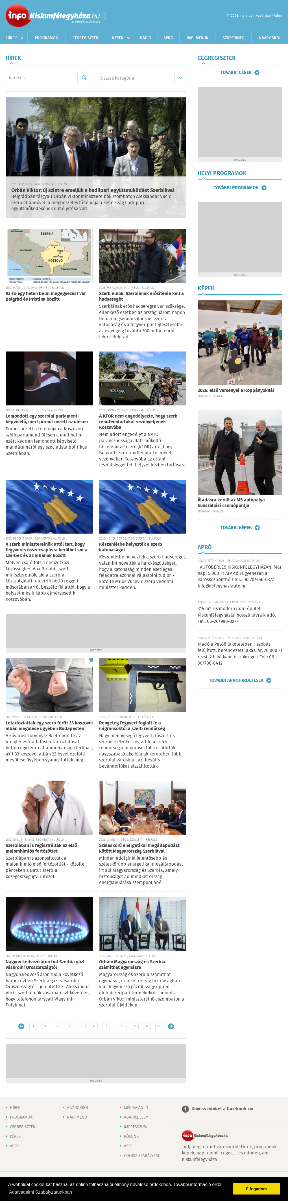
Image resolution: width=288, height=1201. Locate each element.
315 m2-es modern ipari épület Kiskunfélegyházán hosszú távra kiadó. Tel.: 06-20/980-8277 (237, 615)
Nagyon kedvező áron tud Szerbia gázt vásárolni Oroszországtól (45, 964)
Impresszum (135, 1127)
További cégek (236, 72)
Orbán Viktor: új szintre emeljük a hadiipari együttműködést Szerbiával (92, 191)
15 (122, 1026)
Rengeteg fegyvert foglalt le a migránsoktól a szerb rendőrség (132, 726)
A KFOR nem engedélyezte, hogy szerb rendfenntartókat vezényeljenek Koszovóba (138, 422)
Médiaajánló (136, 1108)
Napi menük (197, 38)
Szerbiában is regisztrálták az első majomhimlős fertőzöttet (41, 848)
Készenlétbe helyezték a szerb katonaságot (130, 547)
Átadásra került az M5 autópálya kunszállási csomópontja (231, 503)
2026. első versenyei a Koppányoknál (236, 390)
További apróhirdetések (236, 680)
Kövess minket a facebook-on (222, 1109)
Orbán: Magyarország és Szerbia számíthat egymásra (132, 964)
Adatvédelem (136, 1117)
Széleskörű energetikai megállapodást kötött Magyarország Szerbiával (139, 848)
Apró (168, 38)
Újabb (21, 1026)
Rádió (145, 38)
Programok (46, 38)
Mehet (83, 78)
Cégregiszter (85, 38)
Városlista (104, 16)
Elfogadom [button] (256, 1189)
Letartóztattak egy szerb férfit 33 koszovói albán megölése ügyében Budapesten (49, 726)
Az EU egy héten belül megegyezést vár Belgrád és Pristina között (46, 296)
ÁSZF (128, 1146)
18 (159, 1026)
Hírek (11, 38)
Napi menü (77, 1117)
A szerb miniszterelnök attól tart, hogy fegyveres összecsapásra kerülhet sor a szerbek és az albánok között (47, 550)
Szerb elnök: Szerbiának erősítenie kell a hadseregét (141, 296)
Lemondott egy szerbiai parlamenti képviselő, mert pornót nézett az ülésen (47, 419)
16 (134, 1026)
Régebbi (170, 1026)
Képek (117, 38)
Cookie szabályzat (142, 1156)
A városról (270, 38)
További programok (236, 187)
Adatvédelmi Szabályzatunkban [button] (40, 1192)
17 (146, 1026)
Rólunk (131, 1137)
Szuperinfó (233, 38)
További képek (236, 527)
